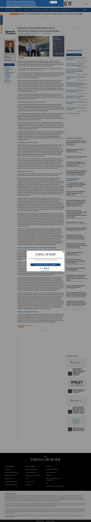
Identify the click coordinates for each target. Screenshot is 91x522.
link (46, 268)
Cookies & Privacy (45, 270)
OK (48, 2)
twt (42, 268)
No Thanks (53, 2)
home (48, 268)
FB (40, 268)
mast (44, 268)
